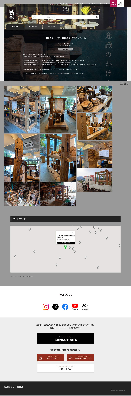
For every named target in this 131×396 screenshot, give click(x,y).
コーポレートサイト (61, 329)
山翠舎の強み (64, 4)
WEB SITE (65, 50)
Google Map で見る (66, 243)
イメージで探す (33, 27)
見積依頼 (103, 4)
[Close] (73, 234)
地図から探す (51, 27)
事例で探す (15, 27)
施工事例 (91, 4)
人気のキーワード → (51, 20)
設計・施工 (79, 4)
